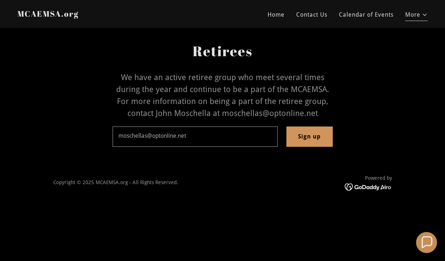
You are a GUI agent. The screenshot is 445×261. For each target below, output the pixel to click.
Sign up (309, 136)
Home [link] (276, 14)
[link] (48, 14)
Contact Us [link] (311, 14)
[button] (416, 16)
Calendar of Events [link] (366, 14)
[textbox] (195, 137)
